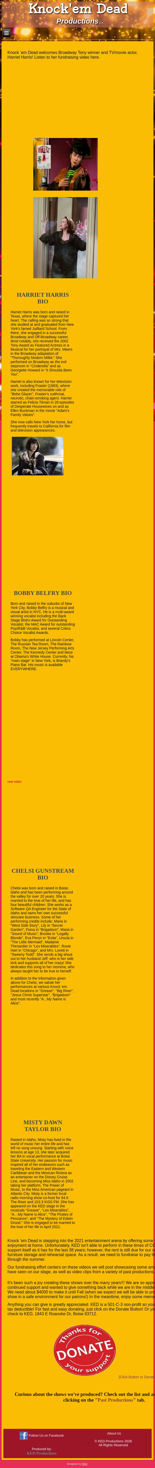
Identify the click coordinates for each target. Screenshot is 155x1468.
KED (84, 1464)
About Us (114, 1433)
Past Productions (115, 1400)
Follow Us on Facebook (46, 1435)
